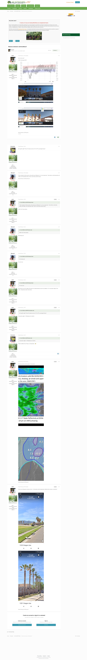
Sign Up (77, 2)
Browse (17, 6)
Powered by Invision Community (43, 658)
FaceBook (14, 8)
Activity (23, 6)
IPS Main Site (11, 6)
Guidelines (31, 8)
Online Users (37, 8)
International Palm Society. (22, 29)
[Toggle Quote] (19, 202)
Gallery (20, 8)
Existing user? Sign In (70, 2)
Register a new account (22, 624)
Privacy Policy (39, 655)
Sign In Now (46, 624)
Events (25, 8)
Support (37, 6)
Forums (8, 8)
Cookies (48, 655)
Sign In (11, 40)
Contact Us (44, 655)
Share (49, 50)
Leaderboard (30, 6)
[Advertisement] (34, 15)
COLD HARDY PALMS (21, 50)
